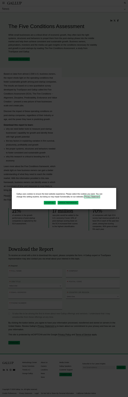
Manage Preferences (68, 202)
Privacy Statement (92, 197)
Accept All (49, 202)
